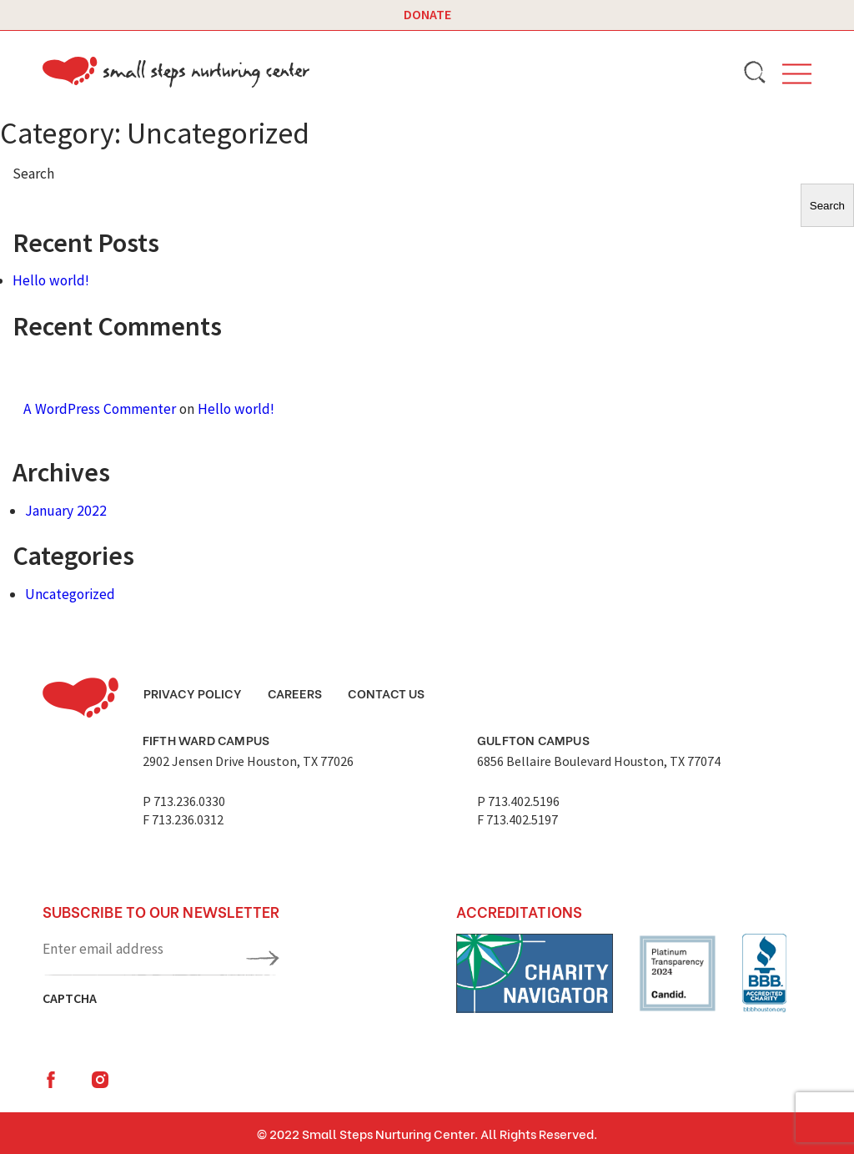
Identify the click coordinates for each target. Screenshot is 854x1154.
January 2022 (66, 510)
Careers (295, 692)
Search (33, 173)
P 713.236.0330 (184, 801)
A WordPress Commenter (99, 409)
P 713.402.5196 (518, 801)
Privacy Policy (192, 692)
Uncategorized (70, 594)
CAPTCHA (70, 998)
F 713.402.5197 (517, 819)
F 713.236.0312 (183, 819)
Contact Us (386, 692)
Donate (427, 14)
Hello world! (51, 280)
